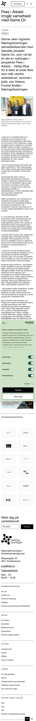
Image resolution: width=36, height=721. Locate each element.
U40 (2, 707)
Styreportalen (6, 631)
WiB (2, 703)
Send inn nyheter (7, 660)
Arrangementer (6, 649)
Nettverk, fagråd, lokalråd (10, 635)
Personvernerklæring (8, 599)
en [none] (32, 719)
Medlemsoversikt (7, 627)
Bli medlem (18, 4)
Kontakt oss (5, 595)
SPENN (4, 656)
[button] (31, 4)
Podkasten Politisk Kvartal (10, 685)
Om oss (4, 592)
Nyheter (4, 653)
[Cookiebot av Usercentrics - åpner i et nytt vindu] (25, 322)
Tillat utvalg (18, 396)
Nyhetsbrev (5, 624)
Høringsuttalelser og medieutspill (13, 682)
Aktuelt (3, 678)
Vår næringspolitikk (8, 674)
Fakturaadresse (9, 570)
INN (2, 710)
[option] (32, 719)
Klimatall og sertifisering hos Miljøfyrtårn (15, 606)
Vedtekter (4, 602)
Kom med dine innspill (9, 689)
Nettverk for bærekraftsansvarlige (13, 714)
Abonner (27, 527)
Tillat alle (18, 390)
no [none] (27, 719)
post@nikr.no (8, 565)
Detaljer (27, 384)
